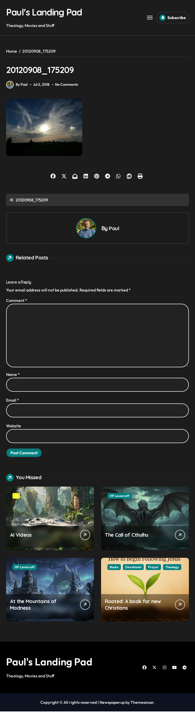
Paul (114, 231)
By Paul (16, 88)
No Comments (67, 88)
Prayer (153, 570)
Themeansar (142, 705)
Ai (16, 499)
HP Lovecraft (119, 499)
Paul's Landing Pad (49, 11)
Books (114, 570)
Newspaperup (112, 705)
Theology (172, 570)
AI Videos (21, 538)
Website (13, 429)
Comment (16, 304)
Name (13, 378)
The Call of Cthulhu (126, 538)
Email (12, 403)
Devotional (133, 570)
